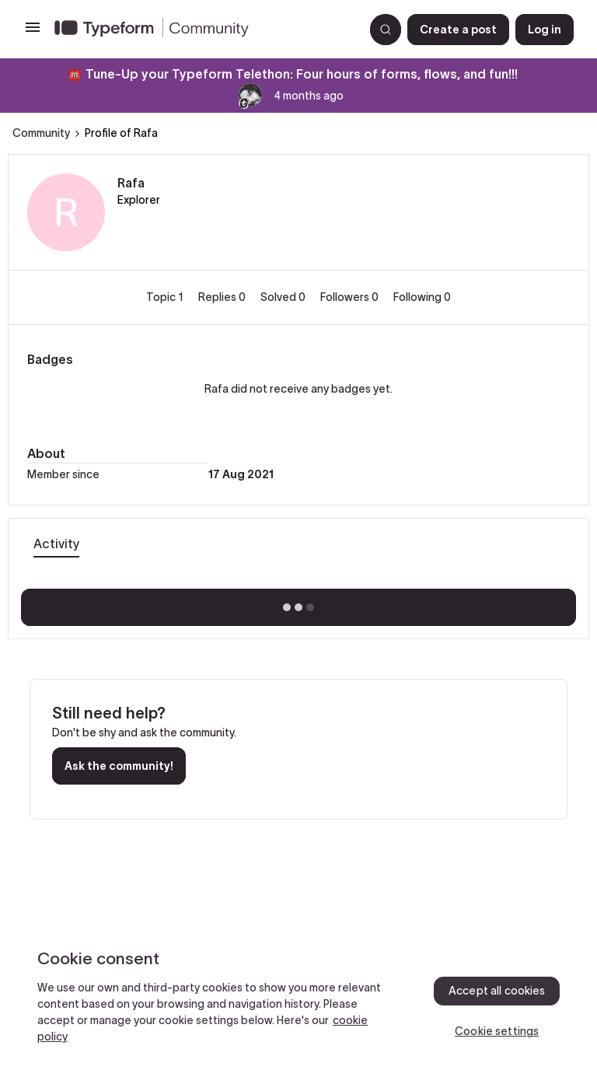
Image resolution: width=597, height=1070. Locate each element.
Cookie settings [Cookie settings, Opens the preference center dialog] (497, 1031)
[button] (32, 32)
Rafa (131, 183)
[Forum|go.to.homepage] (202, 29)
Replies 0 (223, 297)
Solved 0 (284, 297)
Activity (56, 544)
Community (41, 133)
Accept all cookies (497, 990)
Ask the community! (119, 766)
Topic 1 (166, 297)
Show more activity (298, 603)
